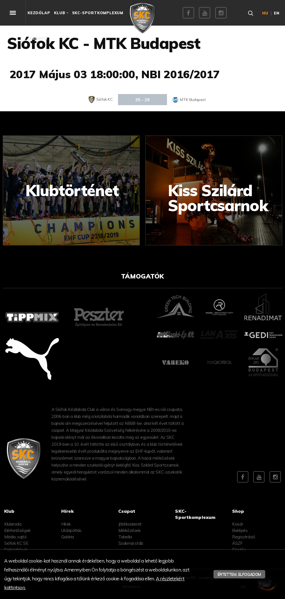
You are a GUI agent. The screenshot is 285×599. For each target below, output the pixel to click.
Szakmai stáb (130, 543)
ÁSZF (237, 543)
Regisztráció (243, 536)
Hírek (66, 524)
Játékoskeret (130, 524)
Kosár (237, 524)
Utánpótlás (71, 530)
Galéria (67, 536)
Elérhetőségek (17, 530)
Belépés (239, 530)
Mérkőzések (129, 530)
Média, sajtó (15, 536)
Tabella (125, 536)
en (276, 13)
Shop (238, 511)
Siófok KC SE (16, 543)
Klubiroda (12, 524)
